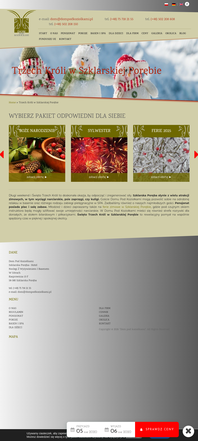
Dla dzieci (116, 34)
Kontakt (65, 39)
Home (12, 103)
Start (43, 34)
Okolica (170, 34)
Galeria (156, 34)
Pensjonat (68, 34)
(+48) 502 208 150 (63, 24)
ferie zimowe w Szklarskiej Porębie (127, 207)
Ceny (145, 34)
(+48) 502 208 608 (160, 19)
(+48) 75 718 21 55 (119, 19)
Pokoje (82, 34)
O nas (54, 34)
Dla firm (132, 34)
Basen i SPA (98, 34)
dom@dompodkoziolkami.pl (66, 19)
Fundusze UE (47, 39)
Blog (182, 34)
